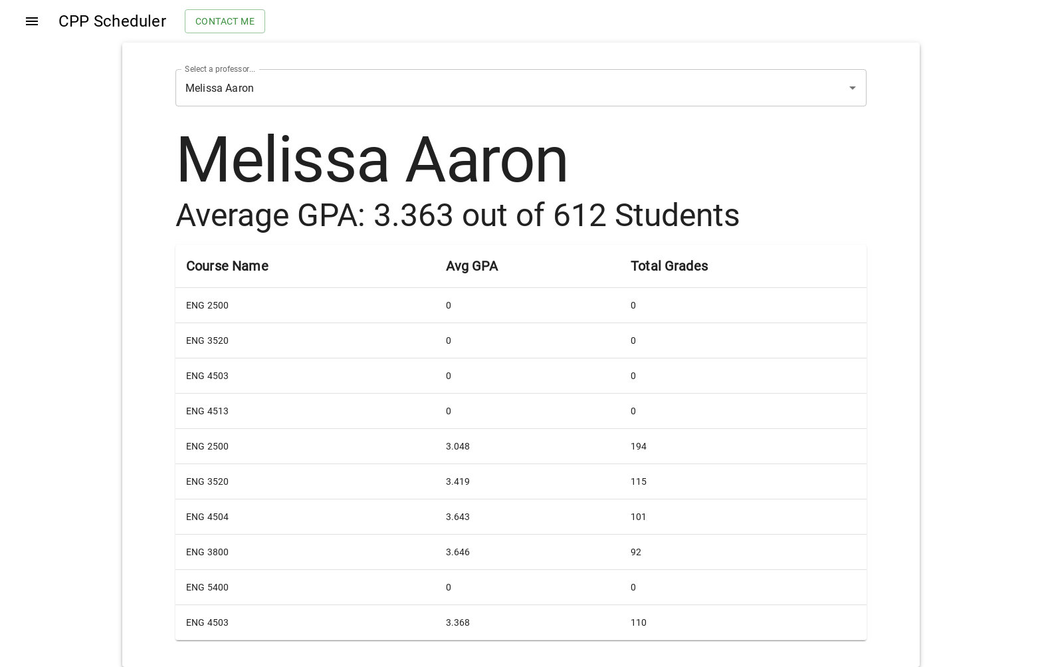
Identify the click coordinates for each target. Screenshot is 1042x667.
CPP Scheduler (112, 21)
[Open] (852, 87)
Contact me (224, 21)
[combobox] (502, 87)
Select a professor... (220, 69)
